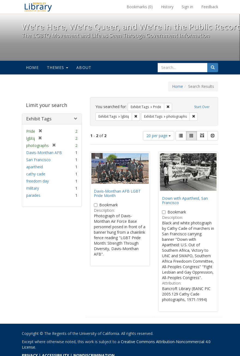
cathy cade (35, 173)
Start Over (202, 107)
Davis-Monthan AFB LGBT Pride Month (117, 193)
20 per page (158, 135)
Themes (57, 67)
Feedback (209, 6)
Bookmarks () (140, 6)
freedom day (37, 181)
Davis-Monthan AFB (44, 152)
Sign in (187, 6)
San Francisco (38, 159)
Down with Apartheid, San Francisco (185, 200)
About (83, 67)
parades (33, 195)
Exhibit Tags (39, 119)
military (32, 188)
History (167, 6)
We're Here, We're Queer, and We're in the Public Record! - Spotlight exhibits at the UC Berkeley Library (38, 7)
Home (32, 67)
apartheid (34, 166)
